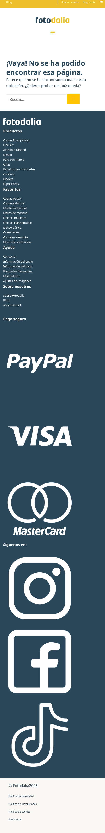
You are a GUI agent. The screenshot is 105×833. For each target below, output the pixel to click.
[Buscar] (73, 99)
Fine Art (8, 145)
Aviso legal (15, 819)
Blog (9, 2)
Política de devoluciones (23, 804)
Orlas (6, 164)
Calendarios (11, 232)
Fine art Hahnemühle (17, 223)
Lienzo (7, 155)
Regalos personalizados (19, 169)
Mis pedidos (11, 276)
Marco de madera (15, 213)
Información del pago (18, 266)
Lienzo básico (12, 228)
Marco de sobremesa (17, 242)
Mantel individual (15, 208)
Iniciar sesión (70, 2)
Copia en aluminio (15, 237)
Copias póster (12, 198)
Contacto (9, 257)
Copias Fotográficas (16, 140)
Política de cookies (19, 812)
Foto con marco (13, 160)
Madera (8, 179)
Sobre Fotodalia (13, 296)
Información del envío (18, 262)
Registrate (89, 2)
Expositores (11, 184)
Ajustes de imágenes (17, 281)
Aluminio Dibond (14, 150)
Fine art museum (14, 218)
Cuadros (8, 174)
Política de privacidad (21, 796)
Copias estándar (14, 203)
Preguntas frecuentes (17, 271)
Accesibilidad (12, 305)
